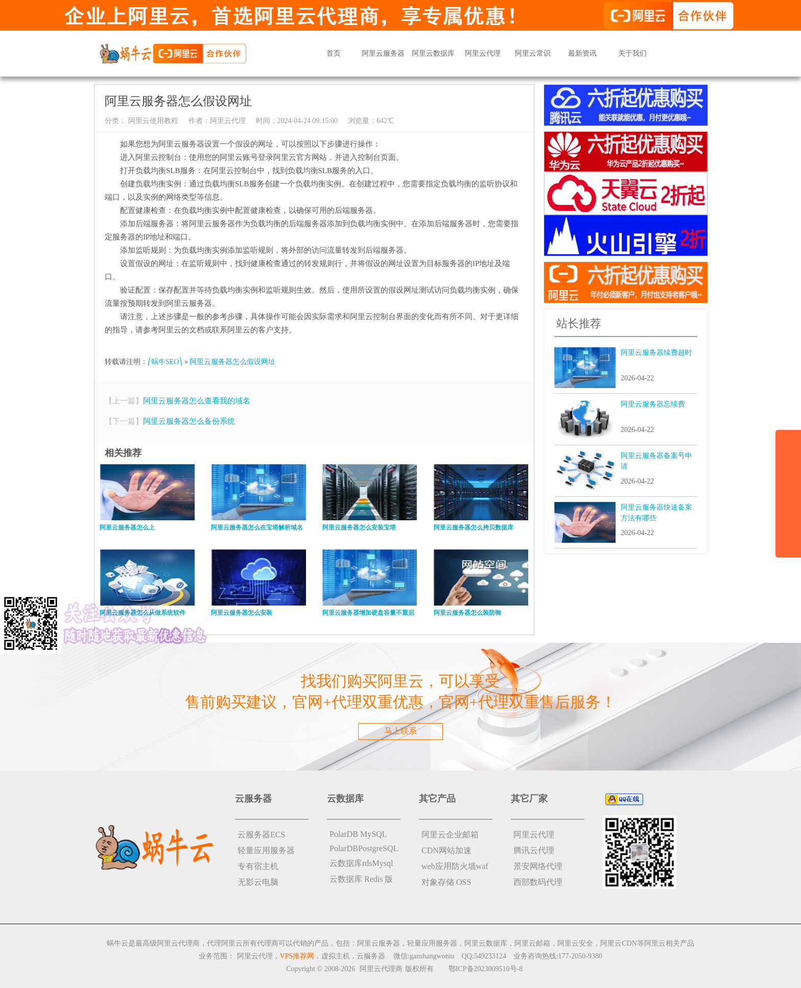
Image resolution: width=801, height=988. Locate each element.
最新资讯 (582, 53)
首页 (333, 53)
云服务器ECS (261, 834)
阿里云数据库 (433, 53)
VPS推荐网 (297, 956)
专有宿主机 (258, 866)
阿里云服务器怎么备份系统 (189, 421)
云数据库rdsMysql (361, 863)
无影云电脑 (258, 882)
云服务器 (371, 956)
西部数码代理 (537, 882)
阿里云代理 (483, 53)
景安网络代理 (537, 866)
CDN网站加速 (446, 850)
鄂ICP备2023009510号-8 (486, 969)
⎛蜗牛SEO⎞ (165, 362)
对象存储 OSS (446, 882)
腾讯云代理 (533, 850)
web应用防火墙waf (454, 866)
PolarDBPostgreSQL (363, 848)
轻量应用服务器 (266, 850)
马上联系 (400, 731)
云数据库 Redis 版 (361, 879)
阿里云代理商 (381, 969)
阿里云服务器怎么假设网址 (232, 362)
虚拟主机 (335, 956)
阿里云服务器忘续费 (653, 404)
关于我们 (632, 53)
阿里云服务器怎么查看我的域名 (196, 401)
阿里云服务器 (383, 53)
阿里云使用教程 (152, 121)
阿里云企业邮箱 (450, 834)
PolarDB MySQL (358, 834)
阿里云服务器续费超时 (656, 352)
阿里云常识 (533, 53)
